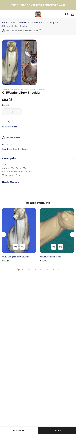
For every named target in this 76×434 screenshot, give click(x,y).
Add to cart (19, 430)
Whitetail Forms (40, 22)
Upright (52, 22)
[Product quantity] (12, 112)
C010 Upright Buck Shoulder (15, 256)
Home (5, 22)
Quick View (15, 247)
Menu (3, 14)
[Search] (66, 14)
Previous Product (14, 30)
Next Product (31, 30)
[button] (3, 234)
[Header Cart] (72, 14)
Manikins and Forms (25, 22)
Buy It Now (57, 430)
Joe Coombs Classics (18, 149)
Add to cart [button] (22, 247)
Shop (13, 22)
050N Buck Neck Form (50, 256)
